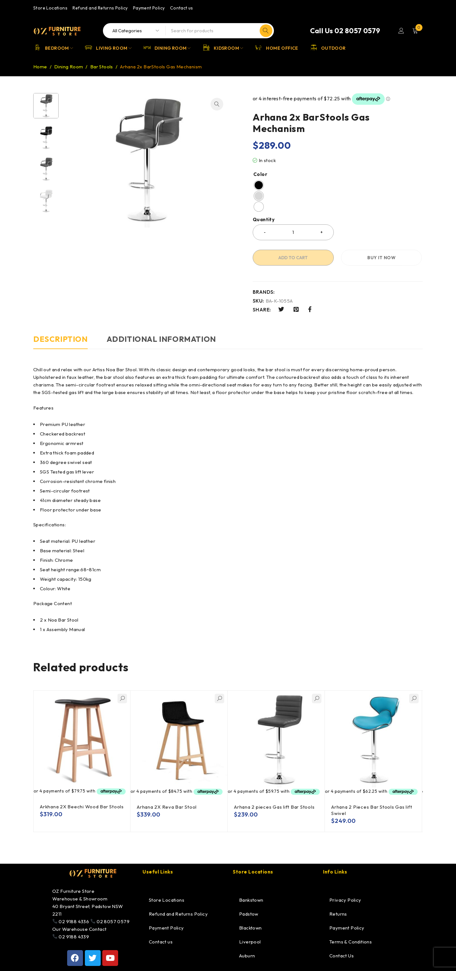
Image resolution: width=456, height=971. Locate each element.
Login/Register (401, 31)
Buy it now (381, 257)
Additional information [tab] (161, 339)
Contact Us (341, 956)
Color (260, 174)
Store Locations (50, 8)
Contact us (181, 8)
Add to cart (293, 257)
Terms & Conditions (350, 942)
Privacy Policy (345, 900)
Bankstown (251, 900)
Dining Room (68, 67)
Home (40, 67)
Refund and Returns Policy (100, 8)
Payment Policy (149, 8)
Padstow (248, 914)
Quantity (264, 219)
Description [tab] (60, 339)
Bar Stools (101, 67)
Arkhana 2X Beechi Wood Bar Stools (82, 807)
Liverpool (250, 942)
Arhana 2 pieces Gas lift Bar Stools (274, 807)
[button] (217, 104)
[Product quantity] (293, 232)
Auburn (247, 956)
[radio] (258, 185)
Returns (338, 914)
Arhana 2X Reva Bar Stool (167, 807)
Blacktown (250, 928)
